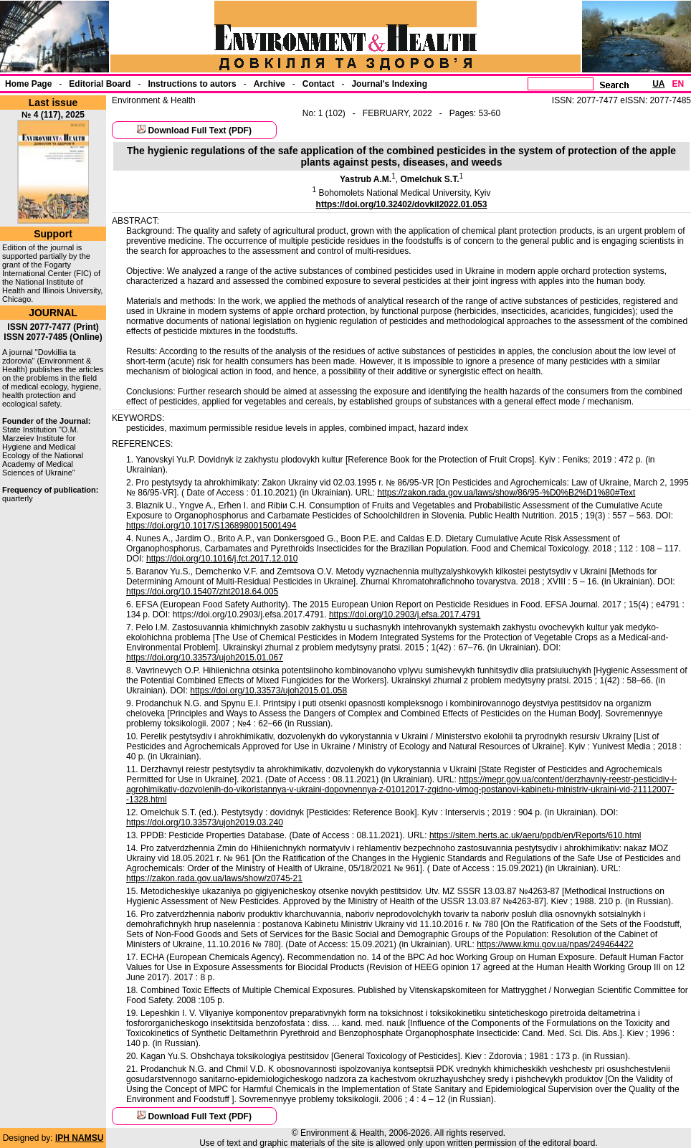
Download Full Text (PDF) (199, 130)
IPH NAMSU (79, 1138)
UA (658, 84)
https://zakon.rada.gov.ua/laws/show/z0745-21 (214, 878)
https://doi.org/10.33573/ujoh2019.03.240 (204, 822)
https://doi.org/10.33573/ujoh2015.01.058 (268, 691)
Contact (318, 84)
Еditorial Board (99, 84)
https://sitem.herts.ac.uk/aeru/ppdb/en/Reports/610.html (535, 835)
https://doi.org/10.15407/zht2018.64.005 (202, 592)
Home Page (28, 84)
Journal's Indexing (389, 84)
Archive (269, 84)
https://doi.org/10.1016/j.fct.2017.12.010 (222, 559)
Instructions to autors (192, 84)
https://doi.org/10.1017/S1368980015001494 (211, 526)
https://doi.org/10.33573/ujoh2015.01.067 (204, 658)
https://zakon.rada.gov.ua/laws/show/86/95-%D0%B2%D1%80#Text (506, 493)
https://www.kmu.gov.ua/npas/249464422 (555, 944)
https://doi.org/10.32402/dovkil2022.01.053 (401, 204)
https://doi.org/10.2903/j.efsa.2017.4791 (405, 614)
